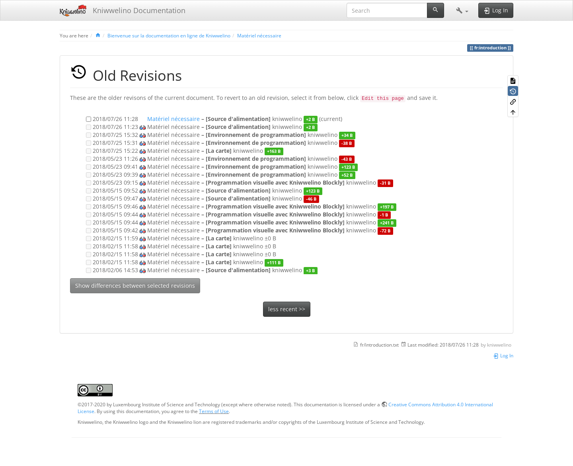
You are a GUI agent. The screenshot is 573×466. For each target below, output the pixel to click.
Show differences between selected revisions (135, 285)
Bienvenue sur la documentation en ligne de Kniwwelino (168, 35)
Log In (503, 355)
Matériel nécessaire (259, 35)
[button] (462, 10)
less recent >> (286, 309)
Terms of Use (214, 411)
